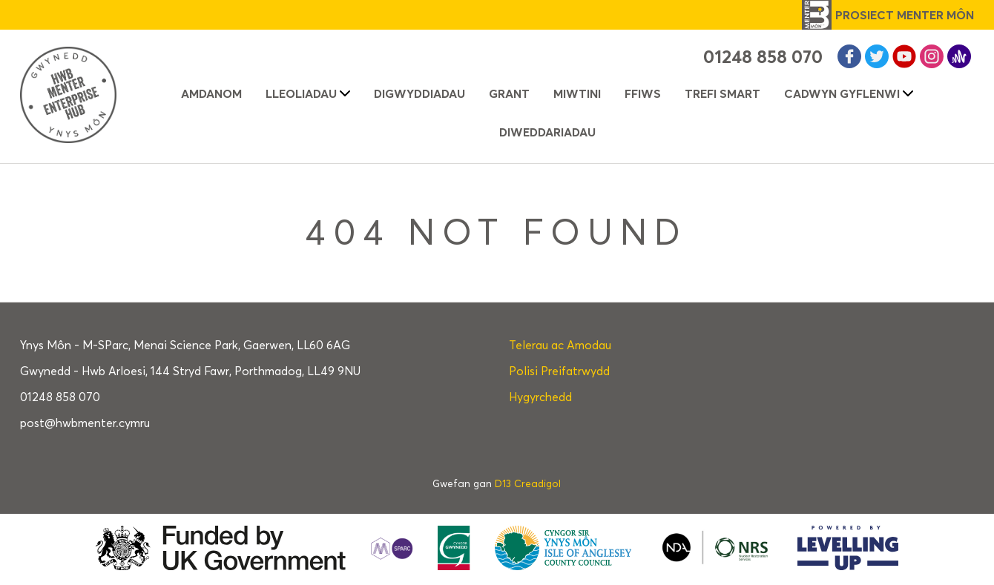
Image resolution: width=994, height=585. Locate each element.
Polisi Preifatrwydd (559, 371)
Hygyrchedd (540, 397)
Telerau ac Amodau (560, 345)
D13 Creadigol (528, 483)
